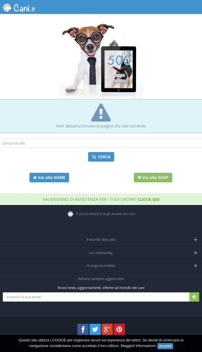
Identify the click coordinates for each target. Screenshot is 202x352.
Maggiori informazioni (138, 346)
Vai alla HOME (49, 177)
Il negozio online (101, 265)
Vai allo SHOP (153, 177)
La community (101, 252)
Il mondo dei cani (101, 239)
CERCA (101, 156)
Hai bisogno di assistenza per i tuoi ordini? (101, 199)
